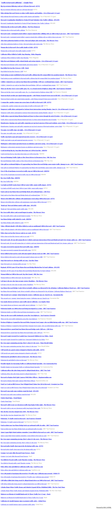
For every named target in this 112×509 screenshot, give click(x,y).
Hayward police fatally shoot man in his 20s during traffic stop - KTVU (22, 446)
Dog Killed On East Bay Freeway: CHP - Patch (15, 68)
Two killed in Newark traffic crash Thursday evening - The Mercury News (23, 460)
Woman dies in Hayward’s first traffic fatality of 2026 (16, 51)
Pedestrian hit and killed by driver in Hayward (14, 360)
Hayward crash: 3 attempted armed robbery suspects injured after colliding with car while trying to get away (31, 37)
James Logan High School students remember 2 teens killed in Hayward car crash (23, 435)
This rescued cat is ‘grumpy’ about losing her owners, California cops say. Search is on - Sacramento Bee (32, 295)
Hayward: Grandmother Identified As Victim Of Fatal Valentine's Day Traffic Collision (25, 23)
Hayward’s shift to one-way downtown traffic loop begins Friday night (20, 408)
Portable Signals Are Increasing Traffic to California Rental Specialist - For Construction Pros (29, 363)
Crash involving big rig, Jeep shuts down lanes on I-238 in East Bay (20, 154)
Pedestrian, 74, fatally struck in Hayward (12, 422)
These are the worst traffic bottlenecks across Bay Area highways (19, 319)
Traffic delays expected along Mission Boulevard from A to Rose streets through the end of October (29, 119)
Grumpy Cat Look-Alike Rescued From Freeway (14, 456)
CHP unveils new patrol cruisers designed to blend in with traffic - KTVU (23, 350)
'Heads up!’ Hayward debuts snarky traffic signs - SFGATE (18, 205)
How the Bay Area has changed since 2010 (13, 415)
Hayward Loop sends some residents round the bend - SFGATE (20, 391)
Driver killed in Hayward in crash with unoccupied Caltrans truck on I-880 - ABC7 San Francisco (30, 253)
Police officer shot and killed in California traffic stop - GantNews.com (22, 466)
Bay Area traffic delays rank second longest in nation (15, 216)
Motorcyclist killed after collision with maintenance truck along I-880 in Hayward (24, 202)
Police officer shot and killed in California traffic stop (16, 470)
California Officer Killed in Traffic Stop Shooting (15, 57)
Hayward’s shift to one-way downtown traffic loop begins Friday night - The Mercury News (28, 405)
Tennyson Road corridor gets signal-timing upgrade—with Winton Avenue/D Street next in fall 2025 (29, 99)
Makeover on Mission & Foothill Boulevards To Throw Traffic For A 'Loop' (22, 497)
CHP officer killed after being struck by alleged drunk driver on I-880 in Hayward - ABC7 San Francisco (32, 480)
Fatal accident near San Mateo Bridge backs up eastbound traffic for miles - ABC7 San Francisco (30, 425)
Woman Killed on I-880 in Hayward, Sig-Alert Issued (16, 277)
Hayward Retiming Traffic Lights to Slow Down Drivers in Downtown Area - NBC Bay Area (28, 157)
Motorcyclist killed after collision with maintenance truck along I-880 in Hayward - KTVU (28, 198)
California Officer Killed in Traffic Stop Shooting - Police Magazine (21, 54)
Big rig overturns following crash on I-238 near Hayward (17, 9)
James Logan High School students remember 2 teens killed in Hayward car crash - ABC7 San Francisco (32, 432)
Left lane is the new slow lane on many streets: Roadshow (17, 284)
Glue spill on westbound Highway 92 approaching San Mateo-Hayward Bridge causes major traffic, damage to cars (33, 167)
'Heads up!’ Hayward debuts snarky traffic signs (14, 209)
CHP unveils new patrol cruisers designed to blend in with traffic (19, 353)
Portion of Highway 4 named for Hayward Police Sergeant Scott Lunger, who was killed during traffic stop (31, 326)
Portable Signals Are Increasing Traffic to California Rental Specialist (20, 367)
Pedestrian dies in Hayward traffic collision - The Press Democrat (20, 27)
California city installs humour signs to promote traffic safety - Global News (23, 501)
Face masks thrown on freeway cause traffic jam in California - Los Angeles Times (25, 301)
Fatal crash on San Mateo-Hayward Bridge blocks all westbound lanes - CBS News (25, 191)
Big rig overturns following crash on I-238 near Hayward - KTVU (20, 6)
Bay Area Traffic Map (7, 181)
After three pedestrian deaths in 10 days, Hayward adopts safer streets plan (22, 44)
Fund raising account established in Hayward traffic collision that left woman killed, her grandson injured (30, 78)
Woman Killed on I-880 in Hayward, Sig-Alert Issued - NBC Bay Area (21, 274)
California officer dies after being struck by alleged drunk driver (19, 374)
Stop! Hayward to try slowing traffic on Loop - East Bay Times (19, 260)
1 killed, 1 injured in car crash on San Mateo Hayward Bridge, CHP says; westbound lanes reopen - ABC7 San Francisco (37, 82)
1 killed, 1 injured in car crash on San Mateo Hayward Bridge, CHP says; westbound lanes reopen (28, 85)
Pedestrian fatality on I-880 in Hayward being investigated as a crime (20, 312)
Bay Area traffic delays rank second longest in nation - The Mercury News (23, 212)
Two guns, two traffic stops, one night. (11, 133)
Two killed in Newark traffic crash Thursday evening (15, 463)
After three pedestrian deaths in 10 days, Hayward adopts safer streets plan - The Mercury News (29, 40)
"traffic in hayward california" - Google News (17, 3)
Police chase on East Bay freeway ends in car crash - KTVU (18, 233)
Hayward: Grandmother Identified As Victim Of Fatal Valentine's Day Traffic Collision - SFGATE (30, 20)
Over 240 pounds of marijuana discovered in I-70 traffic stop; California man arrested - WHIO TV (30, 473)
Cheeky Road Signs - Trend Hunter (11, 398)
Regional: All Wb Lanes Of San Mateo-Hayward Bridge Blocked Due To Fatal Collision (25, 270)
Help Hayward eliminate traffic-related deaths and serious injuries (19, 64)
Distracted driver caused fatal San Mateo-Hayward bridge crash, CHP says (21, 332)
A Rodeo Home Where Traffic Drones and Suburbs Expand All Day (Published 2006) (25, 490)
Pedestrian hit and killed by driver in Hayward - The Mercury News (21, 356)
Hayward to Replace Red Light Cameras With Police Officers (18, 380)
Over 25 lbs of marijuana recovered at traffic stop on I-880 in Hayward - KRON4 (25, 171)
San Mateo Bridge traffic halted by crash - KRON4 (16, 219)
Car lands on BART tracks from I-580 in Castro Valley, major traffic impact (22, 188)
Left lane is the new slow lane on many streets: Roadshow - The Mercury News (24, 281)
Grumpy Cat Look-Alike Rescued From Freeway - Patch (17, 453)
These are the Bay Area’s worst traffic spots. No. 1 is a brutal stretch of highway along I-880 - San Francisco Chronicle (36, 88)
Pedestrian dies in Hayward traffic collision (13, 30)
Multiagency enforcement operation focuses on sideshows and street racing (22, 147)
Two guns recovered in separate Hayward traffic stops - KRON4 (20, 246)
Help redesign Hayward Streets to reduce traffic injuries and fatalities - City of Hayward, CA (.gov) (30, 13)
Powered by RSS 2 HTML (103, 507)
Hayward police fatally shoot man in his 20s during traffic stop (18, 449)
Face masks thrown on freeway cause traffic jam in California (18, 305)
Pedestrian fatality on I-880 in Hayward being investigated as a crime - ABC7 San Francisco (28, 308)
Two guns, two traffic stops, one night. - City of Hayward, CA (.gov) (21, 130)
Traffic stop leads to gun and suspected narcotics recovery (17, 140)
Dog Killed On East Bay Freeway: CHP (12, 71)
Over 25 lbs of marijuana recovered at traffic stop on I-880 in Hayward (20, 174)
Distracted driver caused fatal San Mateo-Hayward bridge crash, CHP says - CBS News (27, 329)
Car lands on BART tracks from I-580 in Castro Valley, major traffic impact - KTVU (26, 185)
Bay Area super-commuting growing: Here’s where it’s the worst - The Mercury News (26, 439)
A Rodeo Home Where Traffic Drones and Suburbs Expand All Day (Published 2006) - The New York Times (33, 487)
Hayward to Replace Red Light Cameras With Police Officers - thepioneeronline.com (26, 377)
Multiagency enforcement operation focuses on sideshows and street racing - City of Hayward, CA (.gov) (32, 143)
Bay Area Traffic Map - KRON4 (10, 178)
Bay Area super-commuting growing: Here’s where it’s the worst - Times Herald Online (27, 343)
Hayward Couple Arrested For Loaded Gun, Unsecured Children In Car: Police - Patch (27, 336)
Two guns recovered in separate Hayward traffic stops (16, 250)
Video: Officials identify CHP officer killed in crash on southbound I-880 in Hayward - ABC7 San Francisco (33, 226)
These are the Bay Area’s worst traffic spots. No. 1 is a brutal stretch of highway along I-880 (26, 92)
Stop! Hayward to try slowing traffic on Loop (13, 264)
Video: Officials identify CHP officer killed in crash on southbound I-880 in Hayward (25, 229)
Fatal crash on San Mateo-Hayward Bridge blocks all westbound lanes (20, 195)
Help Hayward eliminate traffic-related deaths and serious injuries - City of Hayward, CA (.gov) (29, 61)
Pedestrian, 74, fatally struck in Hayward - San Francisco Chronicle (21, 418)
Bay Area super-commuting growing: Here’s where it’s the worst (19, 346)
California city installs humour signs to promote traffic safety (18, 504)
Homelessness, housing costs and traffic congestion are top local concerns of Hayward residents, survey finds (31, 126)
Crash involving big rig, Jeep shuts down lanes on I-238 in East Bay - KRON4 (24, 150)
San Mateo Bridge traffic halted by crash (12, 222)
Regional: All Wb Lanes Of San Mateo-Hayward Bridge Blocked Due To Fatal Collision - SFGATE (30, 267)
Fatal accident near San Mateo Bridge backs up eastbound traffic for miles (21, 429)
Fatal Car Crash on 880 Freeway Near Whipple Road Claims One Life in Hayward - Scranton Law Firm (32, 384)
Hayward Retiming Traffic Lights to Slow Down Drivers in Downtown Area (22, 161)
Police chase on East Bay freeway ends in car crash (15, 236)
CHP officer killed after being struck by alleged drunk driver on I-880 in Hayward (24, 484)
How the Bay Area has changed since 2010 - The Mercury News (19, 411)
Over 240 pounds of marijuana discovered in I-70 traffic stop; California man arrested (25, 477)
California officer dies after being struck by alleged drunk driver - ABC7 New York (25, 370)
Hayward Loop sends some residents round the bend (15, 394)
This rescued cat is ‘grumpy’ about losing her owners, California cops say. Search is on (25, 298)
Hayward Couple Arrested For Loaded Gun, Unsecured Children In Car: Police (23, 339)
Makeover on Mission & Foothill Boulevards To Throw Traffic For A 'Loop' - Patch (25, 494)
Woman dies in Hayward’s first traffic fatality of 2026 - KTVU (19, 47)
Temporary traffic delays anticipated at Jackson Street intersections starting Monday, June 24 (27, 112)
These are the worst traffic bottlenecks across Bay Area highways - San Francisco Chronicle (28, 315)
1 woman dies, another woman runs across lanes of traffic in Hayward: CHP (22, 106)
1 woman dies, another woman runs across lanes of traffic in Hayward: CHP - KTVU (26, 102)
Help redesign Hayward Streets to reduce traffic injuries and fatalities (20, 16)
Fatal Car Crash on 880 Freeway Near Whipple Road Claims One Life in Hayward (24, 387)
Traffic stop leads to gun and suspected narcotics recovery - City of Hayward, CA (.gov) (27, 136)
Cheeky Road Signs (6, 401)
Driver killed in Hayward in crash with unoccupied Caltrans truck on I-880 (22, 257)
